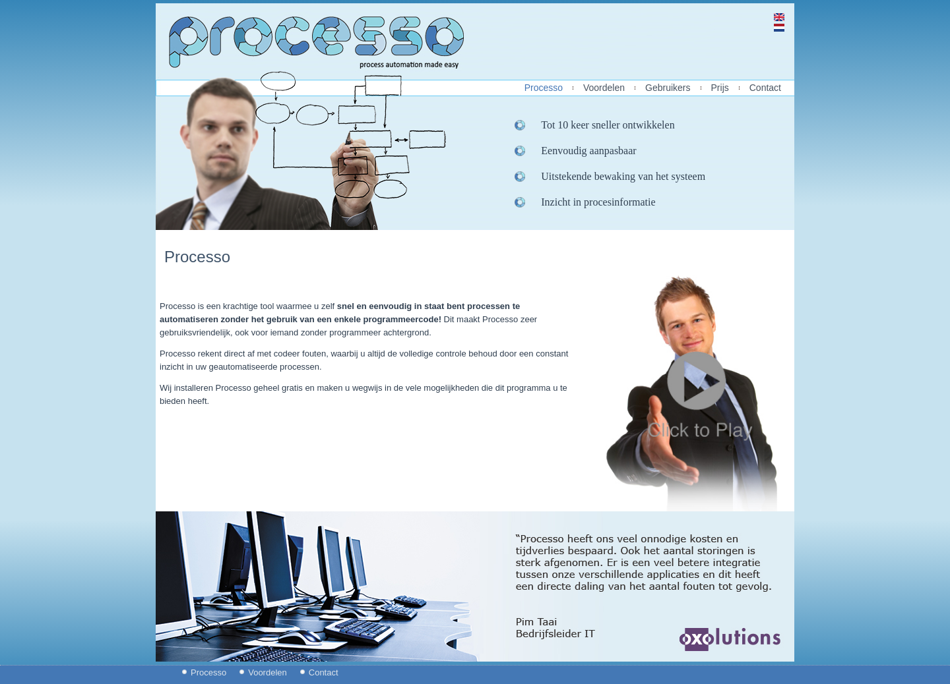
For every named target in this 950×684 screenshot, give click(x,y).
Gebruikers (667, 88)
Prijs (720, 88)
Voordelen (604, 88)
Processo (543, 88)
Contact (765, 88)
